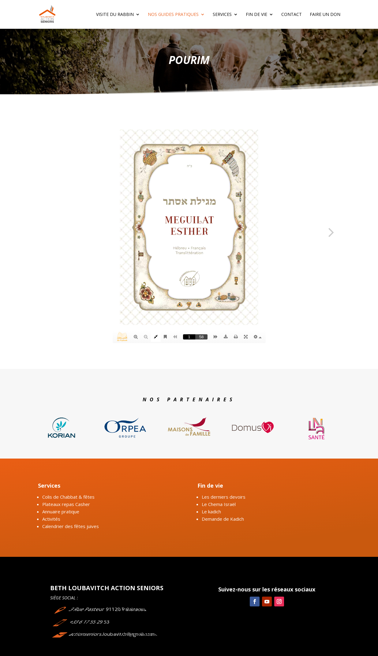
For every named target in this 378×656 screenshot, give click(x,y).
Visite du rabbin (115, 14)
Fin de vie (256, 14)
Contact (291, 14)
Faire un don (325, 14)
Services (222, 14)
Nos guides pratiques (173, 14)
